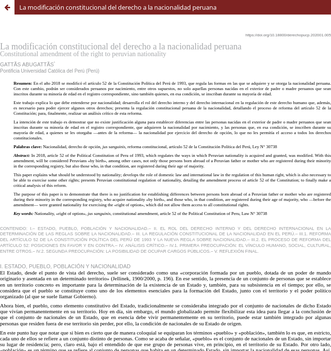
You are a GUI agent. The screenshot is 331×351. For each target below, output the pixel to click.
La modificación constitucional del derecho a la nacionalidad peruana (117, 7)
